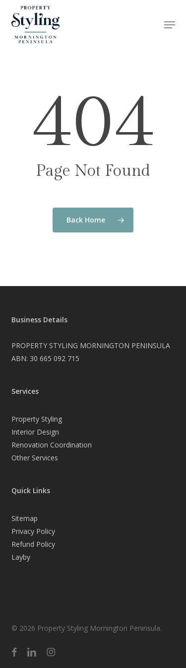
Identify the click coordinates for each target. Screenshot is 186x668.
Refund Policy (33, 544)
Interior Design (35, 432)
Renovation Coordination (51, 444)
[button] (169, 25)
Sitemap (24, 518)
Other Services (34, 457)
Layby (20, 557)
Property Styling (36, 419)
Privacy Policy (33, 531)
